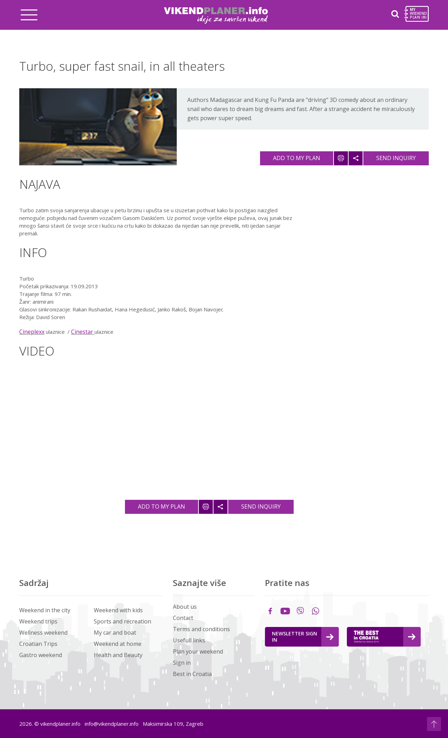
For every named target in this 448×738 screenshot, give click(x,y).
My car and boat (115, 632)
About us (185, 607)
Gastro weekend (40, 655)
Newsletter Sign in (303, 636)
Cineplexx (31, 332)
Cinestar (82, 332)
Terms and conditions (201, 629)
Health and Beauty (118, 655)
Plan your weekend (198, 651)
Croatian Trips (38, 644)
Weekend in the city (44, 610)
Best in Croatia (192, 674)
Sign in (182, 663)
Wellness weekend (43, 632)
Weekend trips (38, 621)
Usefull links (189, 640)
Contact (183, 618)
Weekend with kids (118, 610)
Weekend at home (117, 644)
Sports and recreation (122, 621)
